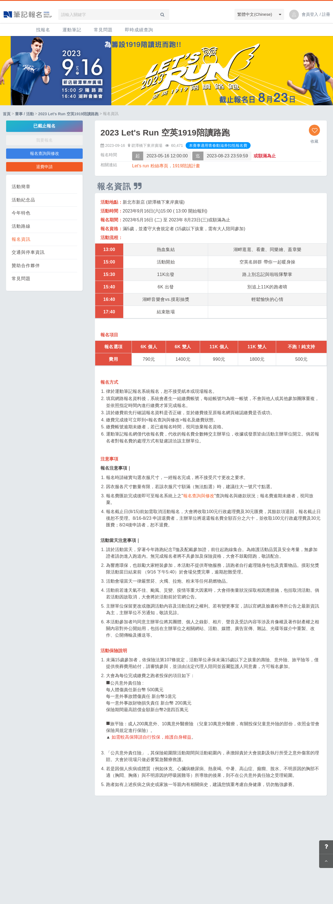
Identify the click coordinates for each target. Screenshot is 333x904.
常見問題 (103, 29)
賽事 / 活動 (24, 114)
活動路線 (21, 226)
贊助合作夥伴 (26, 265)
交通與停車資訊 (28, 252)
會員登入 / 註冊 (316, 14)
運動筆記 (71, 29)
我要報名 (44, 140)
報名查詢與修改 (44, 153)
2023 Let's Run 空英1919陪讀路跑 (68, 114)
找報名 (43, 29)
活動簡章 (21, 186)
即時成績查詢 (139, 29)
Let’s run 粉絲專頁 (150, 165)
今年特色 (21, 213)
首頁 (7, 114)
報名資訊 (21, 239)
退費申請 (44, 166)
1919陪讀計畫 (186, 165)
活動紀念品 (23, 200)
